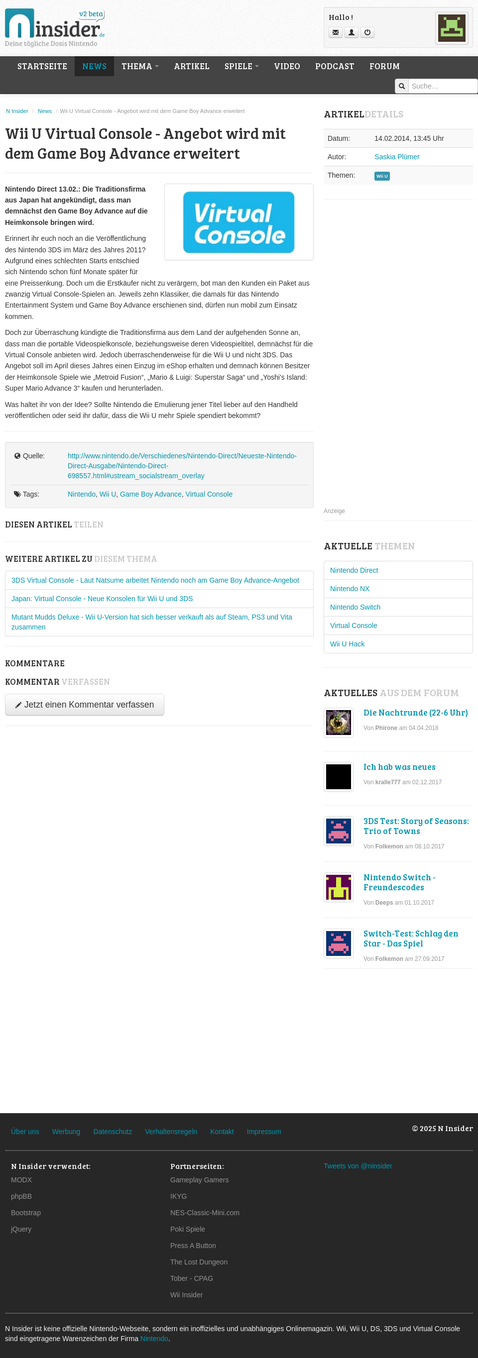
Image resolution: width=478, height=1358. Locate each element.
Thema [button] (140, 66)
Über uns (25, 1132)
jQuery (21, 1229)
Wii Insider (186, 1295)
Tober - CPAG (191, 1278)
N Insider (17, 111)
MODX (21, 1180)
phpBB (21, 1196)
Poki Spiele (187, 1229)
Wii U (108, 494)
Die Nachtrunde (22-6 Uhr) (415, 712)
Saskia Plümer (396, 157)
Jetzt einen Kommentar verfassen (84, 705)
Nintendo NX (349, 589)
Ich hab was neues (399, 766)
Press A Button (193, 1246)
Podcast (335, 66)
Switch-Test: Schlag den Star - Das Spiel (411, 938)
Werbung (66, 1132)
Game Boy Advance (151, 494)
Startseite (42, 66)
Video (287, 66)
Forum (384, 66)
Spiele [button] (242, 66)
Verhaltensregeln (171, 1132)
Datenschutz (112, 1132)
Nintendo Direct (354, 570)
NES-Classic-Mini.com (204, 1213)
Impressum (264, 1132)
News (94, 66)
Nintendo (82, 494)
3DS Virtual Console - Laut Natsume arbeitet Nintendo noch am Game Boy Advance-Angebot (155, 580)
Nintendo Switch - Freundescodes (399, 882)
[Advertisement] (379, 363)
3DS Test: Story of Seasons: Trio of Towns (416, 825)
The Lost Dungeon (199, 1262)
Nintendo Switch (355, 607)
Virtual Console (209, 494)
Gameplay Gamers (199, 1180)
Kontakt (222, 1132)
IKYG (178, 1196)
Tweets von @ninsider (358, 1166)
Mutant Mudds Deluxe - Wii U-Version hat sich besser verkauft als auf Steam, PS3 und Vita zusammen (151, 622)
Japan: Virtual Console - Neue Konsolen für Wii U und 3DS (102, 599)
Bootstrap (26, 1213)
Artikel (192, 66)
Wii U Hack (347, 644)
